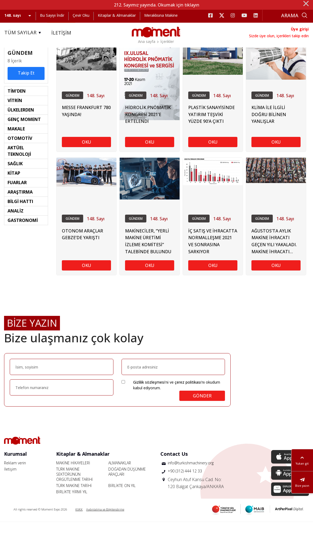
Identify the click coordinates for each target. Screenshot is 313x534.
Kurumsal (15, 466)
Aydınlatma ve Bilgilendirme (105, 521)
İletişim (10, 481)
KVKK (79, 521)
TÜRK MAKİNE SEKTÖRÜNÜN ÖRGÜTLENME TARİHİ (74, 486)
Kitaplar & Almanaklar (117, 15)
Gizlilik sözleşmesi (149, 394)
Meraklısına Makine (161, 15)
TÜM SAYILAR (23, 32)
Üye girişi (300, 29)
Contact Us (174, 466)
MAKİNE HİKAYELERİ (73, 475)
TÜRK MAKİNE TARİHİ (74, 497)
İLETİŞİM (61, 32)
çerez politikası (188, 394)
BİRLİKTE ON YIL (122, 497)
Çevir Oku (81, 15)
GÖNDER (202, 408)
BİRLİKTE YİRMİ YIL (71, 503)
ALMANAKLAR (119, 475)
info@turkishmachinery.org (191, 475)
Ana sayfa (146, 41)
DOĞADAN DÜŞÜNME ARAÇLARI (127, 484)
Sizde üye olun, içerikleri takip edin (279, 35)
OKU (86, 154)
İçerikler (167, 41)
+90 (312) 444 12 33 (185, 483)
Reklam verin (15, 475)
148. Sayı (96, 108)
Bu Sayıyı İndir (52, 15)
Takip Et (26, 84)
